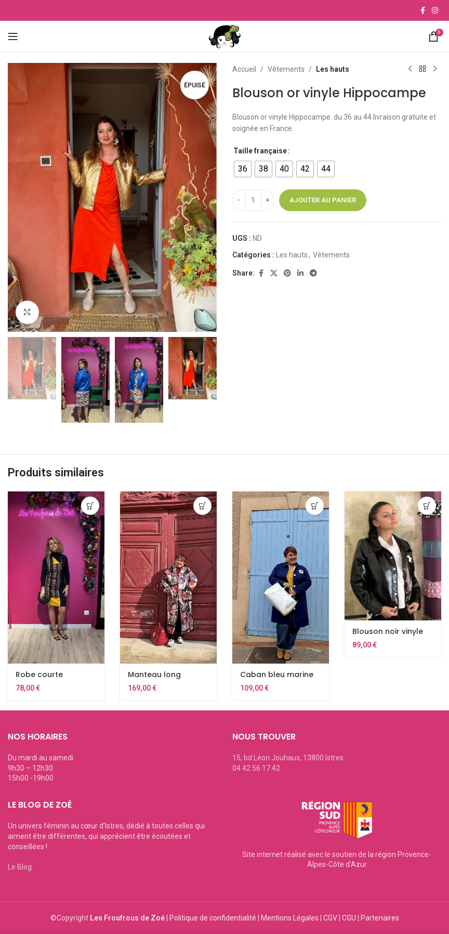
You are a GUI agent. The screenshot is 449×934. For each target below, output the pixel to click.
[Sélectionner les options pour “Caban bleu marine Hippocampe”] (315, 506)
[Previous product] (410, 69)
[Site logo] (224, 36)
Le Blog (20, 867)
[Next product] (435, 69)
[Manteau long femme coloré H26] (168, 577)
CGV (330, 918)
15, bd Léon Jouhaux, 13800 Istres (288, 758)
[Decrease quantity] (238, 200)
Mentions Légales (290, 918)
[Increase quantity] (267, 200)
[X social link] (274, 273)
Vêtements (286, 69)
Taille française (260, 151)
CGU (349, 918)
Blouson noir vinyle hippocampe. (387, 636)
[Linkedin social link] (300, 273)
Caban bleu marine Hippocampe (276, 679)
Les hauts (332, 69)
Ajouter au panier (322, 200)
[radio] (242, 169)
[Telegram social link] (313, 273)
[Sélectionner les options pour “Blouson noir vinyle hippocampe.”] (427, 506)
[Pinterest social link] (287, 273)
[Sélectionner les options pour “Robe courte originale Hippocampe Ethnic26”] (90, 506)
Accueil (244, 69)
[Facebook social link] (422, 11)
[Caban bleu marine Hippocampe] (280, 577)
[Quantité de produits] (253, 200)
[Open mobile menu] (25, 36)
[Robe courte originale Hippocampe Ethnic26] (56, 577)
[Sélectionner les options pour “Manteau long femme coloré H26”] (202, 506)
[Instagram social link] (435, 11)
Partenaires (380, 918)
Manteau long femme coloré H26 (163, 679)
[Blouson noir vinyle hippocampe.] (393, 555)
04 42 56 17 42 (256, 768)
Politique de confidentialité (212, 918)
